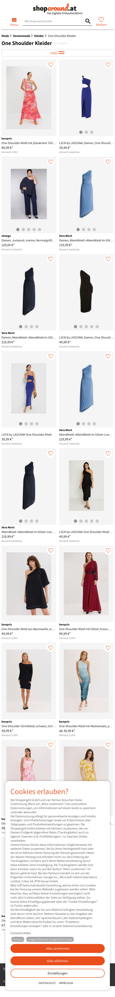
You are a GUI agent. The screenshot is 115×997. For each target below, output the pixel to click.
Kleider (39, 36)
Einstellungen (58, 973)
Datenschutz (47, 983)
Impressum (66, 983)
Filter (54, 53)
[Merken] (51, 65)
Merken (101, 24)
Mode (5, 36)
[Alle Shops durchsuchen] (88, 21)
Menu (14, 24)
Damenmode (21, 36)
